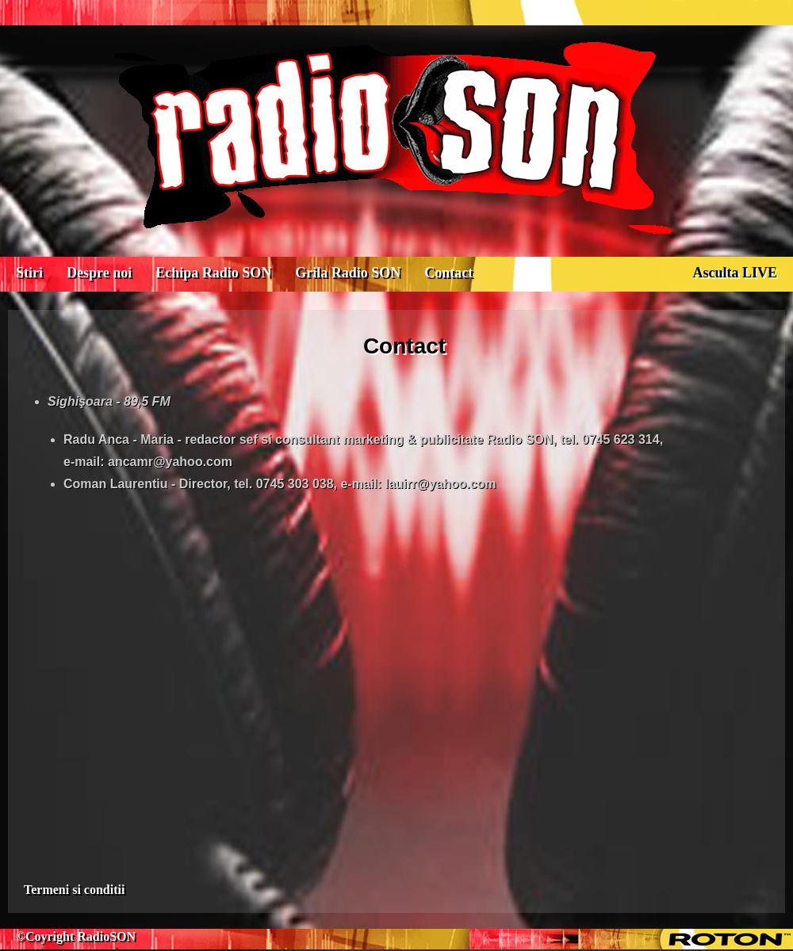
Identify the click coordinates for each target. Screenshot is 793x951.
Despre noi (99, 273)
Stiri (29, 273)
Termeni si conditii (74, 889)
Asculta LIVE (734, 273)
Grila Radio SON (347, 273)
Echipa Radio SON (213, 273)
